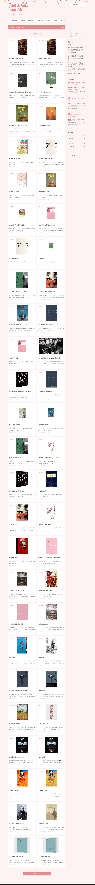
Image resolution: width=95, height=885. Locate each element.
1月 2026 (71, 146)
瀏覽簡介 (77, 36)
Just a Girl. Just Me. (18, 7)
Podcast (63, 20)
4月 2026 (71, 138)
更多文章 (36, 873)
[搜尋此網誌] (79, 4)
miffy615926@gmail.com (74, 73)
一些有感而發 (40, 20)
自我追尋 (48, 20)
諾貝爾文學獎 (14, 20)
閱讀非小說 (31, 20)
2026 (69, 135)
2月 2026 (71, 143)
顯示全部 (62, 27)
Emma (77, 33)
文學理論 (55, 20)
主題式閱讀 (22, 20)
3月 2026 (71, 141)
